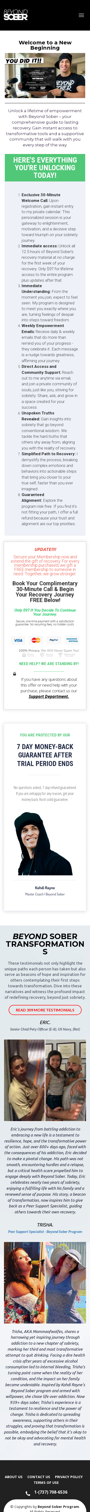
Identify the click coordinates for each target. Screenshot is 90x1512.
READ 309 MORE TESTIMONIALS (45, 1010)
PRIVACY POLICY (69, 1477)
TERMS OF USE (46, 1482)
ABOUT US (14, 1477)
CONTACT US (38, 1477)
